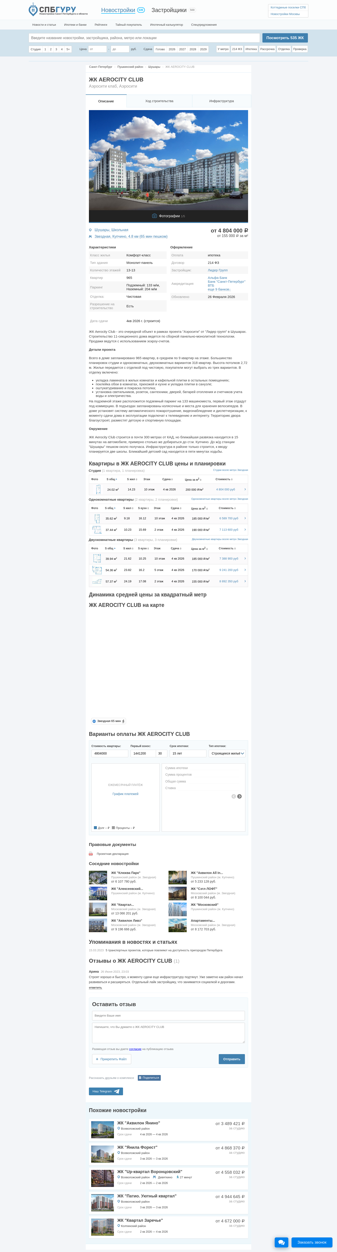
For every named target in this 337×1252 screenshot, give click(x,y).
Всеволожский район (135, 1128)
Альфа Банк (217, 278)
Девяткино (165, 1177)
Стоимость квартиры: (106, 746)
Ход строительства (159, 101)
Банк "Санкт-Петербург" (227, 281)
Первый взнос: (141, 746)
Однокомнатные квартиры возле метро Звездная (219, 498)
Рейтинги (101, 24)
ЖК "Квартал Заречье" (140, 1220)
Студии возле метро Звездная (230, 470)
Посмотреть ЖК (285, 38)
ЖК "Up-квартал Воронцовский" (149, 1171)
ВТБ (211, 285)
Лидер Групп (218, 270)
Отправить (231, 1059)
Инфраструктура (221, 101)
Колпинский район (133, 1226)
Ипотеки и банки (75, 24)
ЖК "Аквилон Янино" (138, 1123)
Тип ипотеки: (217, 746)
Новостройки (118, 10)
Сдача (147, 49)
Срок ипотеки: (179, 746)
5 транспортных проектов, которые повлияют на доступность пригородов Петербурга (164, 950)
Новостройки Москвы (285, 14)
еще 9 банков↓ (219, 289)
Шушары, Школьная (111, 230)
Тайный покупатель (128, 24)
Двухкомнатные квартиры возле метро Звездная (220, 539)
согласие (135, 1049)
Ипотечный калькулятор (166, 24)
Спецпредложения (204, 24)
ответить (95, 987)
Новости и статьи (44, 24)
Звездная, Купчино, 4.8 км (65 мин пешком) (131, 236)
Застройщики (169, 10)
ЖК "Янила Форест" (137, 1147)
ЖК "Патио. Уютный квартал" (147, 1196)
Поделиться (151, 1077)
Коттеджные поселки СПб (288, 7)
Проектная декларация (113, 854)
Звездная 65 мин (109, 721)
